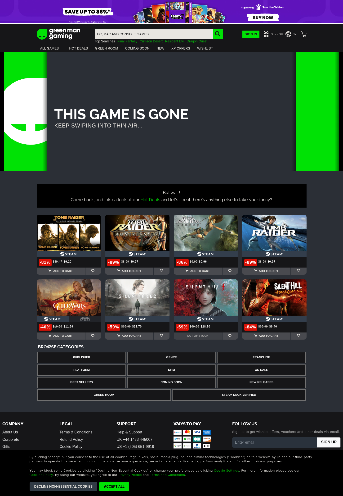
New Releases (261, 382)
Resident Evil (174, 41)
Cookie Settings (226, 470)
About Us (10, 432)
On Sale (261, 370)
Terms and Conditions (167, 475)
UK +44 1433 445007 (134, 439)
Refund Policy (71, 439)
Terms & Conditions (75, 432)
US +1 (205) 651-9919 (135, 447)
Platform (81, 370)
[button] (51, 48)
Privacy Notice (130, 475)
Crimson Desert (151, 41)
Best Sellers (81, 382)
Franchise (261, 357)
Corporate (10, 439)
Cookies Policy (41, 475)
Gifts (6, 447)
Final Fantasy (127, 41)
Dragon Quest (197, 41)
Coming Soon (171, 382)
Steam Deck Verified (239, 394)
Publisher (81, 357)
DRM (171, 370)
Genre (171, 357)
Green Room (104, 394)
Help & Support (129, 432)
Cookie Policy (70, 447)
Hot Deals (150, 199)
